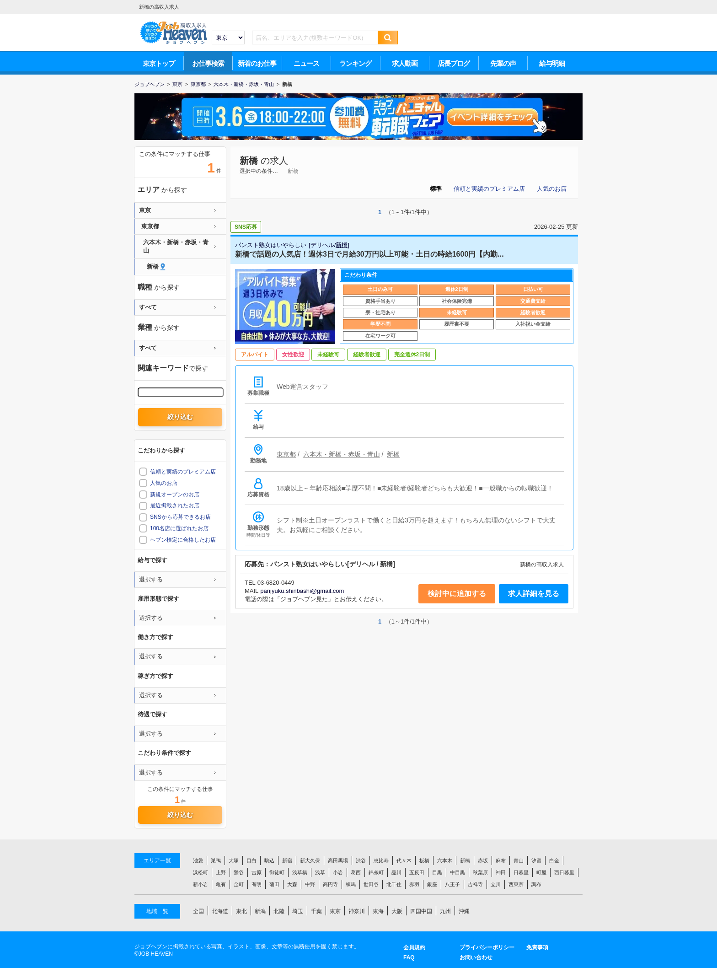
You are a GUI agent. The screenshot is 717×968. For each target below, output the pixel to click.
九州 (445, 911)
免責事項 (537, 947)
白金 (554, 860)
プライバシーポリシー (487, 947)
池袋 (198, 860)
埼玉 (297, 911)
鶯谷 (239, 872)
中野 (310, 884)
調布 (536, 884)
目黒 (437, 872)
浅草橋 (299, 872)
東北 (241, 911)
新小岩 (200, 884)
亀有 (221, 884)
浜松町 (200, 872)
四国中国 (421, 911)
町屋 (541, 872)
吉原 (256, 872)
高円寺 (330, 884)
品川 (396, 872)
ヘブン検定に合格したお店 (183, 540)
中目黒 (457, 872)
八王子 (452, 884)
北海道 (220, 911)
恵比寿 (381, 860)
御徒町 (276, 872)
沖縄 (464, 911)
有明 (256, 884)
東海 (378, 911)
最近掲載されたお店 (174, 505)
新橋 (249, 161)
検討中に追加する (457, 593)
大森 (292, 884)
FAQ (409, 957)
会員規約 (414, 947)
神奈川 (356, 911)
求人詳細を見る (533, 593)
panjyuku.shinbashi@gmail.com (302, 590)
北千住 (393, 884)
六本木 (444, 860)
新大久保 (310, 860)
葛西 (356, 872)
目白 (251, 860)
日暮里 (521, 872)
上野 (221, 872)
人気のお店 (552, 188)
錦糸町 (376, 872)
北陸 (278, 911)
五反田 (416, 872)
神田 (501, 872)
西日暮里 (564, 872)
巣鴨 (216, 860)
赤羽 (414, 884)
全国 (198, 911)
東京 (335, 911)
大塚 (234, 860)
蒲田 (274, 884)
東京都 (286, 454)
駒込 (269, 860)
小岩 (338, 872)
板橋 (424, 860)
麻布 (501, 860)
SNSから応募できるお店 (180, 517)
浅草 (320, 872)
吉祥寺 (475, 884)
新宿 (287, 860)
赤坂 (483, 860)
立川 (496, 884)
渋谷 (361, 860)
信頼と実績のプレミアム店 (489, 188)
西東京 (516, 884)
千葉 (316, 911)
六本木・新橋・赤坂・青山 (341, 454)
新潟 (260, 911)
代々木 (404, 860)
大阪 (396, 911)
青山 (519, 860)
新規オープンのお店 (174, 494)
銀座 (432, 884)
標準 (436, 188)
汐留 (536, 860)
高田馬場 (338, 860)
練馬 (351, 884)
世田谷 (371, 884)
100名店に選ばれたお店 (179, 528)
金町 (239, 884)
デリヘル (322, 245)
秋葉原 (480, 872)
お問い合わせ (476, 957)
